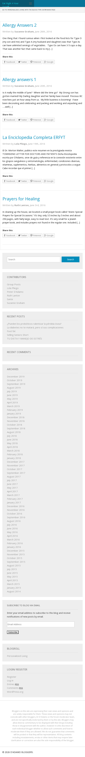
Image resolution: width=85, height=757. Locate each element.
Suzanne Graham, (24, 31)
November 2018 (16, 420)
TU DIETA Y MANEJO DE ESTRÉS (24, 338)
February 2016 (15, 543)
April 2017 (12, 491)
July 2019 (12, 391)
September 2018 (16, 428)
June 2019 (12, 395)
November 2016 (16, 509)
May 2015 (12, 576)
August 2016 (14, 521)
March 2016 (13, 539)
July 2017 (12, 480)
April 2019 (12, 402)
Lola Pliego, (21, 143)
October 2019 (14, 380)
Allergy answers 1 (19, 79)
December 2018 (15, 417)
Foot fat (11, 331)
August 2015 (14, 565)
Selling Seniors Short (17, 334)
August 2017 (14, 476)
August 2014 (14, 591)
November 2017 (16, 465)
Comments (15, 687)
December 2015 (15, 550)
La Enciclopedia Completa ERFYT (33, 137)
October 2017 (14, 469)
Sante (10, 299)
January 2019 (14, 413)
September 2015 (16, 561)
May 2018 (12, 443)
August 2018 (14, 432)
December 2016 (15, 506)
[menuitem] (28, 10)
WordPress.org (15, 691)
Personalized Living (17, 655)
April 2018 (12, 446)
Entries (13, 684)
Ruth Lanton (13, 295)
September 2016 (16, 517)
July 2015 (12, 569)
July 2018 (12, 435)
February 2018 (15, 454)
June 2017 (12, 483)
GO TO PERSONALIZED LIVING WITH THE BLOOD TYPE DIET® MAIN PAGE (28, 10)
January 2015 (14, 587)
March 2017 (13, 495)
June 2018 (12, 439)
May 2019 (12, 398)
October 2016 (14, 513)
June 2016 (12, 528)
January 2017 (14, 502)
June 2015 (12, 572)
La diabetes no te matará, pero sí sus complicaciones (35, 327)
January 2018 (14, 458)
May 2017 (12, 487)
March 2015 (13, 584)
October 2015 (14, 558)
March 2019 (13, 406)
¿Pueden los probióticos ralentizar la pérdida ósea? (34, 323)
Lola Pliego (13, 288)
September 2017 (16, 472)
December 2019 (15, 376)
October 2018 (14, 424)
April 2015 (12, 580)
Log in (10, 680)
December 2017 (15, 461)
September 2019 (16, 383)
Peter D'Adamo (15, 291)
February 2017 (15, 498)
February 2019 (15, 409)
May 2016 (12, 532)
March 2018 (13, 450)
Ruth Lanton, (22, 205)
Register (11, 676)
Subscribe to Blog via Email (23, 605)
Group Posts (14, 284)
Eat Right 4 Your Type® (10, 5)
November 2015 (16, 554)
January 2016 (14, 546)
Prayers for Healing (21, 199)
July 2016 (12, 524)
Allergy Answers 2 (19, 25)
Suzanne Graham (16, 302)
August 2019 (14, 387)
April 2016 (12, 535)
